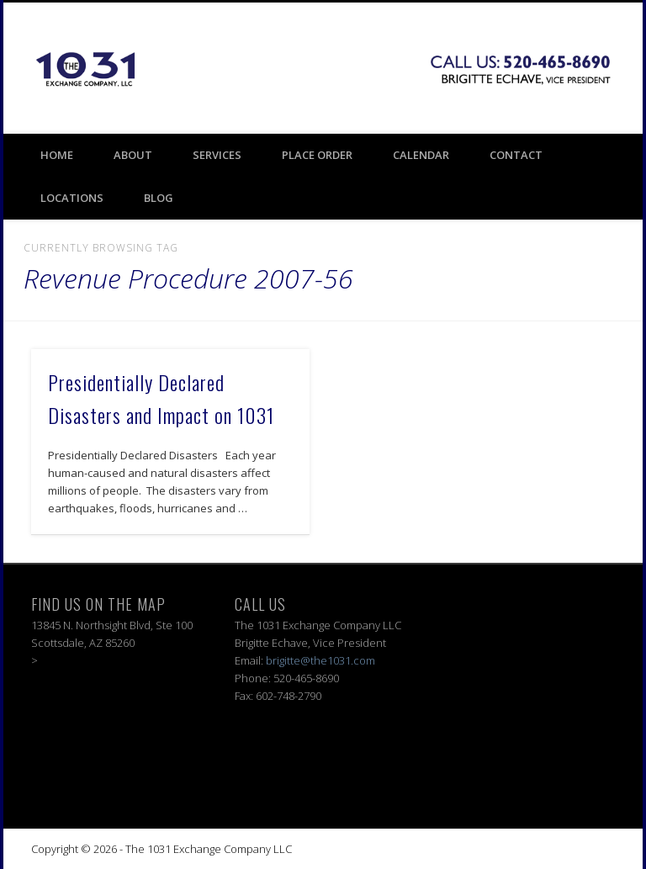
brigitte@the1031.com (320, 660)
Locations (71, 197)
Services (217, 154)
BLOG (158, 197)
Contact (516, 154)
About (133, 154)
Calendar (421, 154)
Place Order (317, 154)
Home (56, 154)
